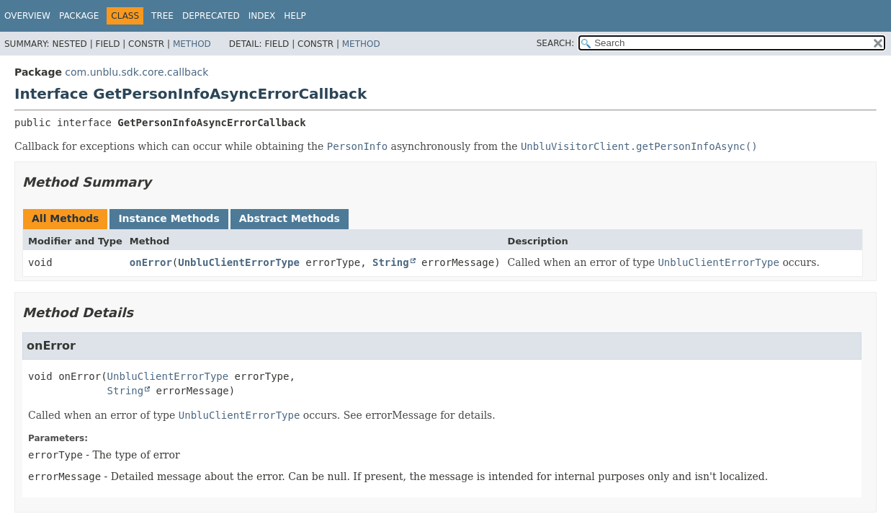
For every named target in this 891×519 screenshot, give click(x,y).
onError (151, 262)
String (390, 262)
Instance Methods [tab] (168, 218)
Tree (162, 16)
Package (79, 16)
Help (295, 16)
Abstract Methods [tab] (289, 218)
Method (192, 44)
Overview (27, 16)
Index (262, 16)
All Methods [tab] (65, 218)
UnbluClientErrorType (239, 262)
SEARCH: (556, 43)
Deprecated (211, 16)
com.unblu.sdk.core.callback (136, 72)
